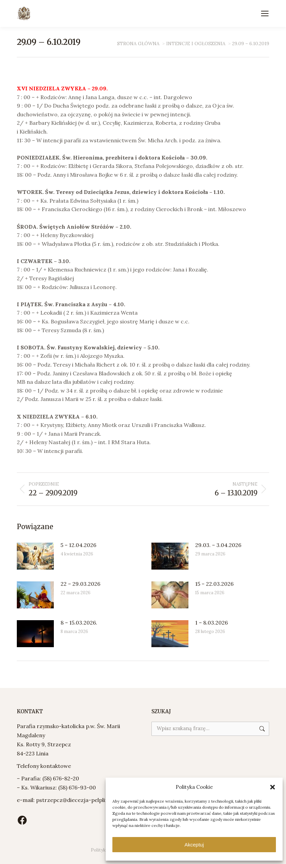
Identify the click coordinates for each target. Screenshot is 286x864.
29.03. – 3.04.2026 (218, 545)
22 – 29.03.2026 (80, 583)
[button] (272, 787)
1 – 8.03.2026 (211, 622)
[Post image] (35, 556)
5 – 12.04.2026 (78, 545)
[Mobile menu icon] (264, 13)
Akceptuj (194, 844)
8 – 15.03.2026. (79, 622)
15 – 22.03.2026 (214, 583)
